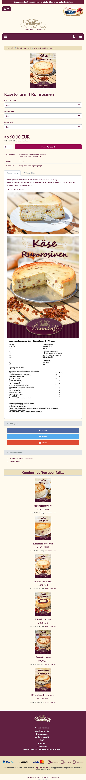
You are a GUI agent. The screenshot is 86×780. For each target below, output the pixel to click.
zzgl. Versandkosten (43, 767)
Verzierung (9, 111)
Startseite (11, 48)
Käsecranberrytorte (43, 543)
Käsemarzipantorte (43, 505)
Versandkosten (24, 141)
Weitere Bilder (30, 173)
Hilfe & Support (16, 461)
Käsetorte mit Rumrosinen (44, 48)
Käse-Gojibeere (43, 657)
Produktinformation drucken (21, 458)
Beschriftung (10, 100)
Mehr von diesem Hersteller (30, 157)
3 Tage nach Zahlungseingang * (30, 166)
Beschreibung (12, 173)
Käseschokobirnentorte (43, 695)
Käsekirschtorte (43, 619)
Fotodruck (8, 122)
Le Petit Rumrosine (43, 581)
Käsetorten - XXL (24, 48)
